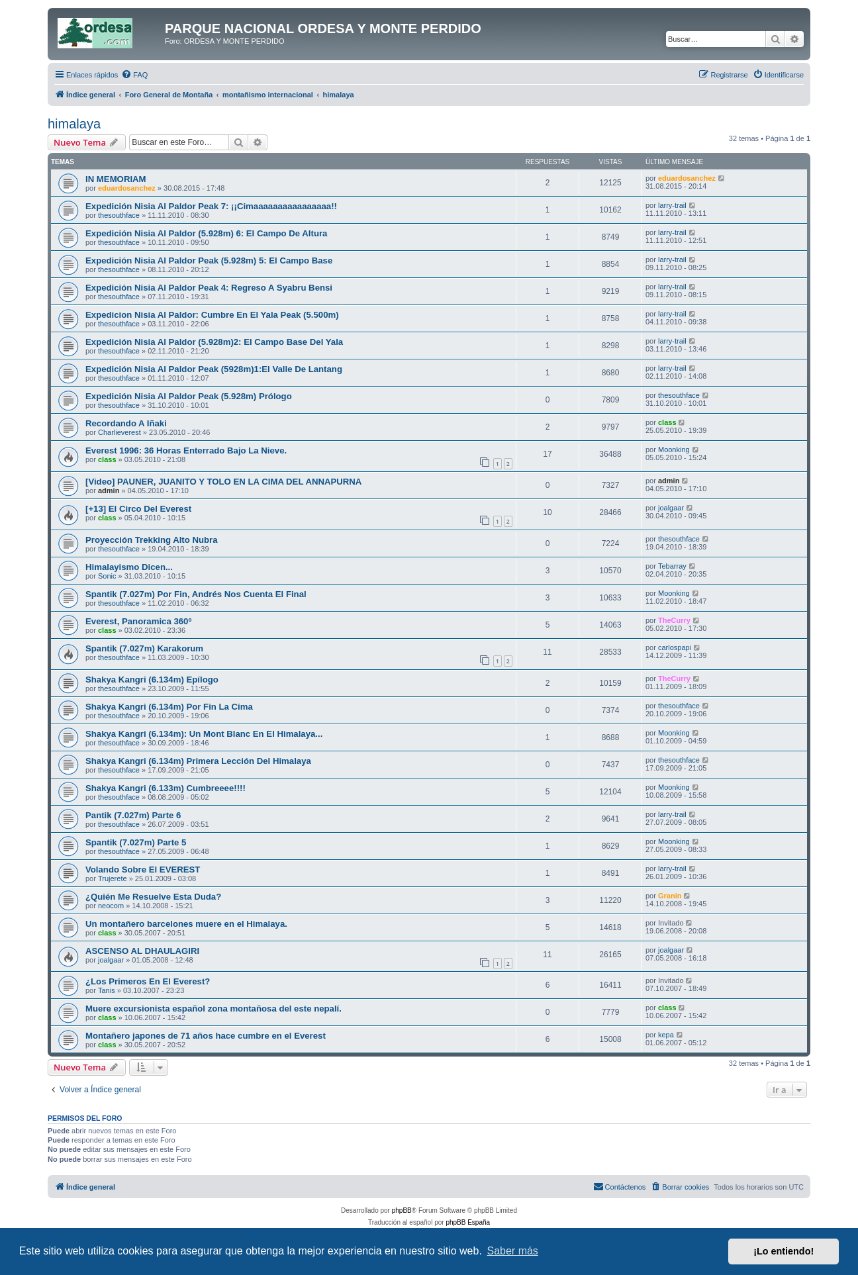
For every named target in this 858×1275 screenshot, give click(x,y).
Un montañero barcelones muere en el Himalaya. (186, 924)
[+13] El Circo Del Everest (138, 509)
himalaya (74, 124)
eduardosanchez (127, 188)
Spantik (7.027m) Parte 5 (135, 842)
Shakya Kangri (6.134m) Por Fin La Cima (169, 707)
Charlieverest (119, 432)
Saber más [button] (512, 1250)
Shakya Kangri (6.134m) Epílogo (151, 680)
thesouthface (119, 215)
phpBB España (468, 1222)
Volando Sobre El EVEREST (142, 869)
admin (108, 491)
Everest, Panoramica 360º (138, 621)
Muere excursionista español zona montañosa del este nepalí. (213, 1009)
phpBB (402, 1210)
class (667, 422)
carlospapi (674, 647)
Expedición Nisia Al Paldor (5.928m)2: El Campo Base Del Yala (214, 342)
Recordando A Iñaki (126, 423)
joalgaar (671, 508)
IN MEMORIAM (115, 179)
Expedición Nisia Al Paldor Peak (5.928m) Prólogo (188, 396)
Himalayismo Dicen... (129, 567)
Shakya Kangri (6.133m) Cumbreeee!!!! (165, 788)
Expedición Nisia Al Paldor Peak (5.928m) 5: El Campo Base (208, 260)
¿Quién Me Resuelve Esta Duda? (153, 897)
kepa (666, 1035)
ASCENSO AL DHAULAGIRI (142, 951)
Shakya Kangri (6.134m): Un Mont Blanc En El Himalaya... (203, 734)
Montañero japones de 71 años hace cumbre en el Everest (205, 1036)
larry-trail (672, 205)
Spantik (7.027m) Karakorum (144, 648)
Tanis (106, 990)
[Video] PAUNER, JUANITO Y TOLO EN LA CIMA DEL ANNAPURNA (223, 482)
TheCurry (674, 620)
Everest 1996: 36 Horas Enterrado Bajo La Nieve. (186, 450)
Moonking (674, 449)
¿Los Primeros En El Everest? (147, 981)
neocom (111, 906)
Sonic (107, 576)
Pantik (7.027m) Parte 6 (133, 815)
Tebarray (672, 566)
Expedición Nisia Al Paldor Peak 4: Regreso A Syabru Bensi (208, 288)
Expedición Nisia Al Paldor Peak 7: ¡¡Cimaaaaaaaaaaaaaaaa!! (211, 206)
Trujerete (112, 878)
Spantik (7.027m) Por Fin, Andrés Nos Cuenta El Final (196, 594)
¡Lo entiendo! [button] (783, 1251)
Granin (669, 896)
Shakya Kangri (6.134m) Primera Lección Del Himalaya (198, 761)
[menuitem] (134, 75)
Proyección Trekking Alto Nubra (151, 540)
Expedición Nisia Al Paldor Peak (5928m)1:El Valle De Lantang (213, 369)
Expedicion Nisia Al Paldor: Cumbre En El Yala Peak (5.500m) (212, 315)
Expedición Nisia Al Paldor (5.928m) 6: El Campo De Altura (206, 233)
